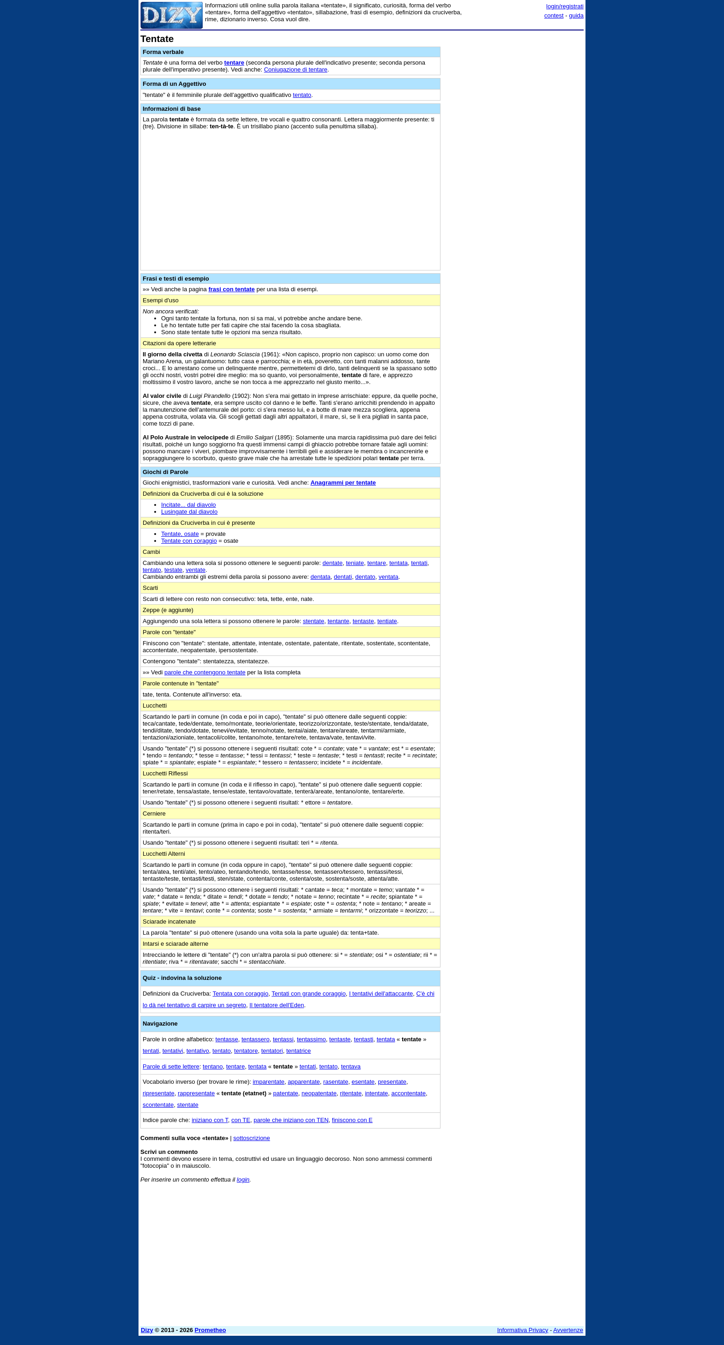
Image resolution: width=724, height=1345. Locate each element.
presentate (392, 1081)
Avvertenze (568, 1330)
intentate (376, 1093)
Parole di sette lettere (171, 1066)
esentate (362, 1081)
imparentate (268, 1081)
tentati (419, 562)
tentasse (227, 1039)
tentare (234, 62)
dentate (333, 562)
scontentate (158, 1104)
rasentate (335, 1081)
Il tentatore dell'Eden (276, 1005)
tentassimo (311, 1039)
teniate (355, 562)
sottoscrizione (251, 1138)
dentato (365, 576)
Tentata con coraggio (241, 993)
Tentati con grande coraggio (308, 993)
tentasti (364, 1039)
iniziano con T (210, 1120)
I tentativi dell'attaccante (381, 993)
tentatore (246, 1050)
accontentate (409, 1093)
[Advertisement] (514, 172)
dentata (320, 576)
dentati (343, 576)
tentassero (255, 1039)
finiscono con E (352, 1120)
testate (173, 569)
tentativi (173, 1050)
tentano (213, 1066)
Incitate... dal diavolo (188, 504)
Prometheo (210, 1330)
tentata (398, 562)
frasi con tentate (231, 289)
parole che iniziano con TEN (290, 1120)
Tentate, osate (180, 533)
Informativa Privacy (523, 1330)
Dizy (147, 1330)
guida (576, 15)
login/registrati (565, 6)
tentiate (387, 621)
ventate (195, 569)
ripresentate (159, 1093)
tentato (302, 94)
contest (554, 15)
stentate (313, 621)
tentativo (198, 1050)
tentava (351, 1066)
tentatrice (298, 1050)
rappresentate (196, 1093)
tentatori (272, 1050)
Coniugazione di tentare (295, 69)
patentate (285, 1093)
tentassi (283, 1039)
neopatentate (319, 1093)
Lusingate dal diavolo (189, 511)
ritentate (351, 1093)
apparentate (304, 1081)
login (243, 1179)
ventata (388, 576)
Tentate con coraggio (189, 540)
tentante (338, 621)
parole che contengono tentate (205, 672)
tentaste (363, 621)
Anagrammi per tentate (343, 482)
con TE (240, 1120)
